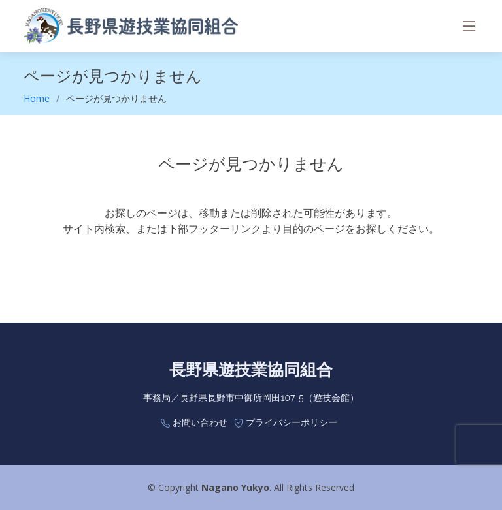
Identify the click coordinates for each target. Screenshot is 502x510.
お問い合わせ (200, 422)
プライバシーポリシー (291, 422)
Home (37, 98)
